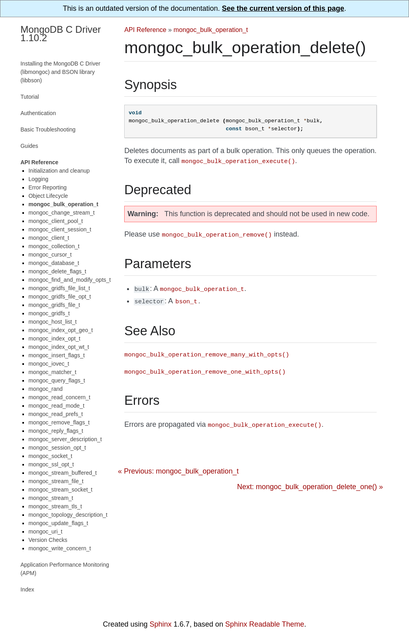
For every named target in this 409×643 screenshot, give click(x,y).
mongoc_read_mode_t (56, 405)
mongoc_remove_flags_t (58, 422)
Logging (38, 179)
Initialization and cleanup (58, 170)
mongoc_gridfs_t (49, 313)
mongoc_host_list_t (52, 322)
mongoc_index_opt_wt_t (58, 347)
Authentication (38, 113)
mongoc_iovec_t (48, 363)
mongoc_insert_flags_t (56, 355)
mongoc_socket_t (50, 456)
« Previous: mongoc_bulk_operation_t (178, 467)
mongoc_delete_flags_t (57, 271)
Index (27, 589)
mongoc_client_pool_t (55, 221)
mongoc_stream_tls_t (55, 506)
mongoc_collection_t (53, 246)
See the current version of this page (283, 8)
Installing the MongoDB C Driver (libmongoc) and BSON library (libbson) (60, 72)
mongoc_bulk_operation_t (211, 29)
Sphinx (161, 624)
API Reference (145, 29)
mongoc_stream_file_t (55, 481)
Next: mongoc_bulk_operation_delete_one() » (310, 483)
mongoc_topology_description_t (67, 515)
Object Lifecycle (48, 196)
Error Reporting (47, 187)
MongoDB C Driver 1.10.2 (60, 33)
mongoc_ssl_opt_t (51, 464)
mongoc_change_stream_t (61, 212)
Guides (29, 146)
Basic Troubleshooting (47, 129)
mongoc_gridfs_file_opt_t (59, 296)
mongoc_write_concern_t (59, 548)
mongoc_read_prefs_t (55, 414)
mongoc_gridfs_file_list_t (59, 288)
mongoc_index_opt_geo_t (60, 330)
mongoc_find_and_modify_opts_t (69, 280)
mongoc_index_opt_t (54, 338)
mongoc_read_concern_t (59, 397)
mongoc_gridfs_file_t (54, 305)
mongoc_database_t (53, 263)
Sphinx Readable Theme (264, 624)
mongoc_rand (45, 389)
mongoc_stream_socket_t (60, 489)
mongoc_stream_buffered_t (62, 473)
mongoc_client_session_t (59, 229)
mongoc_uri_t (45, 531)
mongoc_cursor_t (49, 254)
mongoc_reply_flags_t (55, 431)
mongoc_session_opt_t (57, 447)
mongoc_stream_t (50, 498)
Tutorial (29, 97)
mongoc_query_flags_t (56, 380)
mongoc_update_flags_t (58, 523)
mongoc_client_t (48, 238)
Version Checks (47, 540)
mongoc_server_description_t (65, 439)
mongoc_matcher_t (52, 372)
